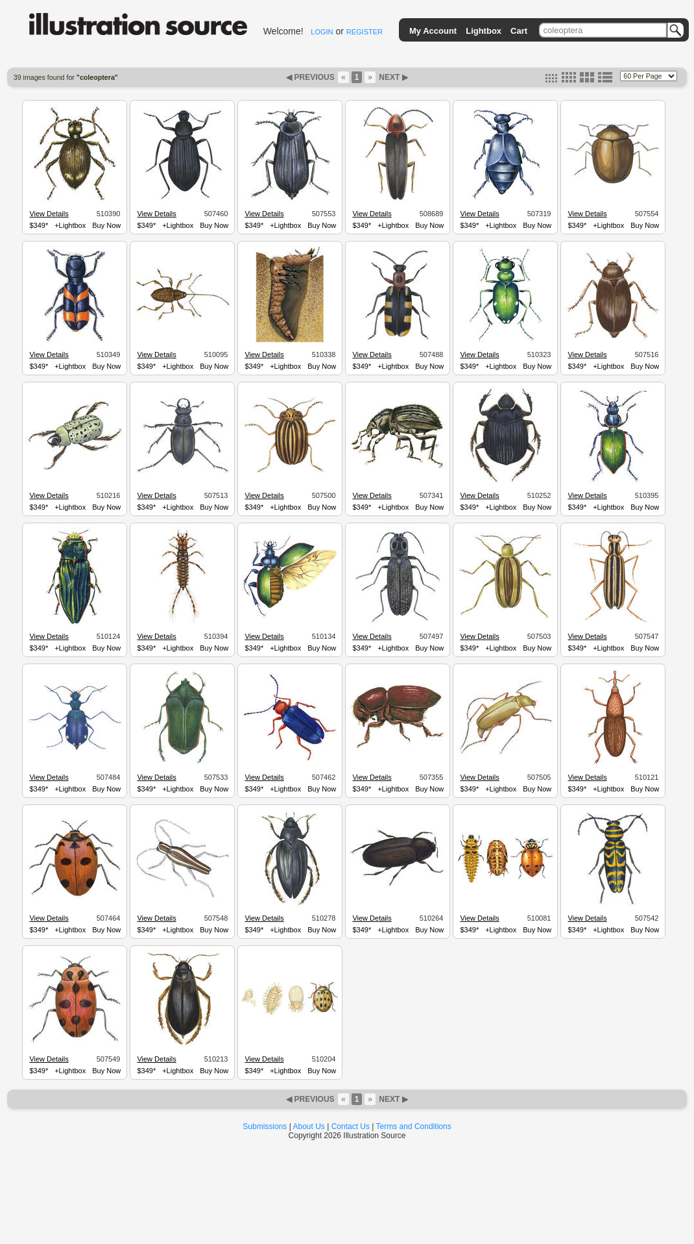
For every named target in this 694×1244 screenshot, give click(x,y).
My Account (433, 31)
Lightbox (483, 31)
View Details (48, 214)
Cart (518, 31)
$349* (38, 225)
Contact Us (350, 1126)
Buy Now (106, 225)
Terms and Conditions (413, 1126)
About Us (309, 1126)
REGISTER (364, 32)
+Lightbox (70, 225)
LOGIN (322, 32)
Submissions (265, 1126)
